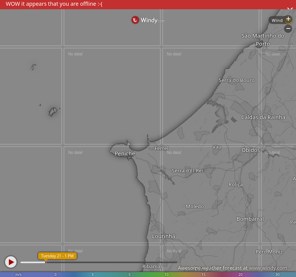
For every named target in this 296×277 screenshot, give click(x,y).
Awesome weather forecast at (232, 267)
